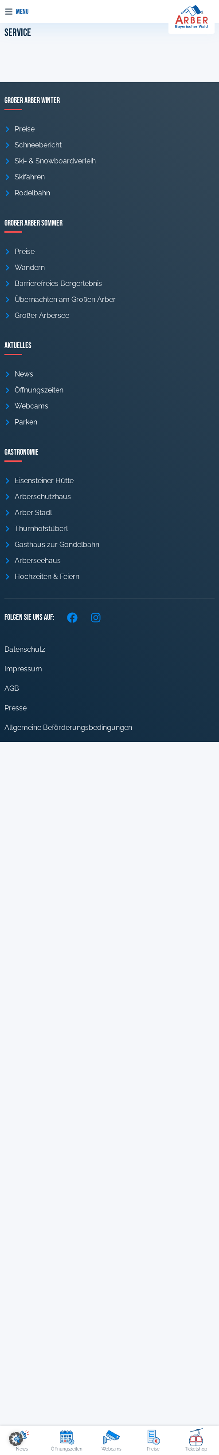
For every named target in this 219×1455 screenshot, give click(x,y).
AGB (11, 688)
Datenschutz (24, 649)
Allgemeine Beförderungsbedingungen (68, 727)
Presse (15, 708)
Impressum (23, 669)
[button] (9, 12)
